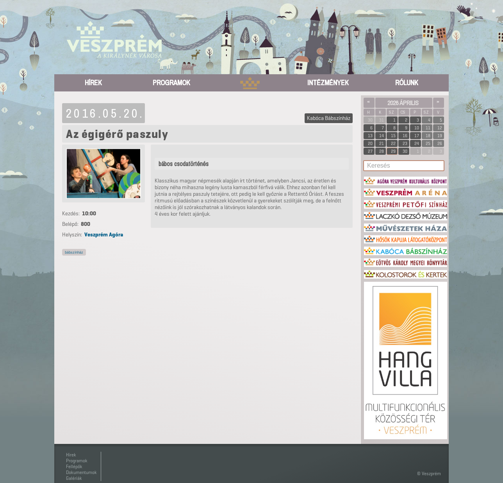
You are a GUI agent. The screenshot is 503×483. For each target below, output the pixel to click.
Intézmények (328, 83)
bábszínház (74, 252)
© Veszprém (429, 473)
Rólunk (406, 83)
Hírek (93, 83)
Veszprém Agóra (103, 234)
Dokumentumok (81, 472)
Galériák (74, 478)
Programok (171, 83)
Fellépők (74, 466)
